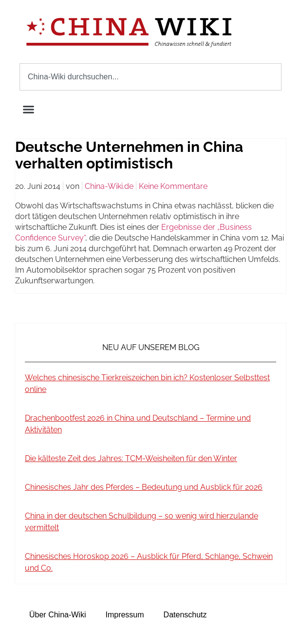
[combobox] (150, 77)
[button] (28, 109)
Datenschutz (185, 615)
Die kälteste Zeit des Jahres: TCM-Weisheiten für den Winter (131, 458)
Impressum (124, 615)
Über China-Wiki (57, 615)
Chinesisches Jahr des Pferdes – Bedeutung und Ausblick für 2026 (144, 487)
